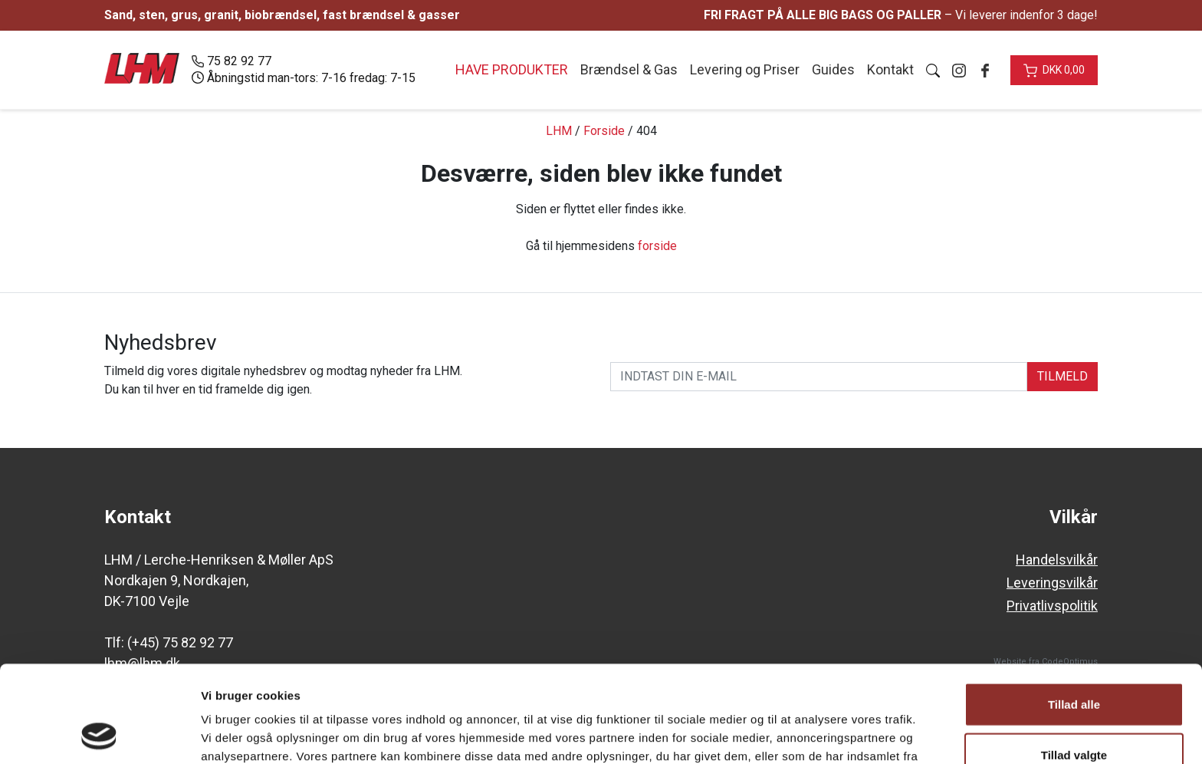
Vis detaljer (797, 733)
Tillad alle (1074, 613)
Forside (604, 130)
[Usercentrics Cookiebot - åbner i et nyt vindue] (99, 734)
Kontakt (890, 69)
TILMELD (1062, 376)
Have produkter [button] (511, 69)
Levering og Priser (745, 69)
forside (657, 246)
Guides (833, 69)
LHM (559, 130)
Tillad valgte (1074, 663)
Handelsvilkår (1057, 560)
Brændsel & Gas (629, 69)
